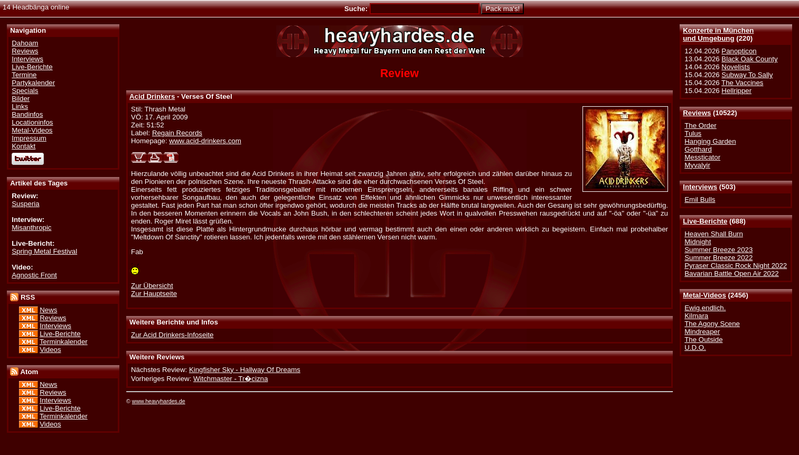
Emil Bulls (699, 199)
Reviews (697, 113)
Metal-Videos (704, 295)
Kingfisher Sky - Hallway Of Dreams (244, 370)
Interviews (700, 187)
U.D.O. (695, 347)
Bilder (21, 99)
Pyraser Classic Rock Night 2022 (735, 266)
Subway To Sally (747, 75)
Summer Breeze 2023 (718, 250)
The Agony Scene (712, 324)
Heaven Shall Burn (713, 234)
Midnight (697, 242)
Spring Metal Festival (44, 251)
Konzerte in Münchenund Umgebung (718, 34)
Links (20, 106)
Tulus (692, 133)
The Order (700, 125)
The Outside (703, 339)
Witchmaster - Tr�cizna (230, 379)
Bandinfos (27, 114)
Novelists (735, 67)
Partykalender (33, 83)
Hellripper (736, 91)
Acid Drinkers (152, 96)
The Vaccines (742, 83)
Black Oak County (749, 59)
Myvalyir (697, 165)
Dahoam (25, 43)
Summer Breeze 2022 (718, 258)
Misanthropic (31, 227)
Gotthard (698, 149)
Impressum (29, 138)
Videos (50, 350)
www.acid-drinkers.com (205, 141)
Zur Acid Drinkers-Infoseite (172, 335)
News (48, 310)
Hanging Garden (710, 141)
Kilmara (696, 316)
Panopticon (738, 51)
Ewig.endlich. (705, 308)
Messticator (702, 157)
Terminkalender (64, 342)
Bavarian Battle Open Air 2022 (731, 273)
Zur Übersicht (152, 286)
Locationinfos (32, 122)
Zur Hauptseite (154, 294)
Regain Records (177, 133)
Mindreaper (702, 332)
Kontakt (23, 146)
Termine (24, 75)
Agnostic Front (34, 275)
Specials (25, 91)
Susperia (25, 204)
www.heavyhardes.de (158, 401)
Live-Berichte (705, 221)
